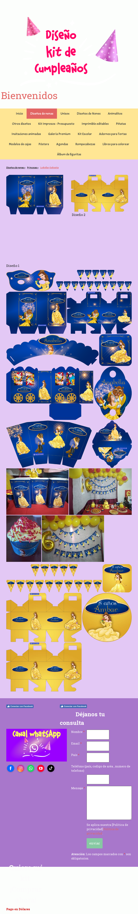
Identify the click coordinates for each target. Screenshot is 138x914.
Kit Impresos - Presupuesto (56, 124)
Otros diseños (21, 124)
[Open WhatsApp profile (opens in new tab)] (30, 768)
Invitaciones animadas (26, 134)
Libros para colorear (115, 144)
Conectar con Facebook (20, 706)
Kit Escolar (85, 134)
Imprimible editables (95, 124)
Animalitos (115, 114)
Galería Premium (59, 134)
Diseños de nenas (41, 114)
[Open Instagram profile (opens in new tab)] (20, 768)
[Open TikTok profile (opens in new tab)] (50, 768)
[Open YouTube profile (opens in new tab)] (40, 768)
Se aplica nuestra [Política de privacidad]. (107, 829)
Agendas (62, 144)
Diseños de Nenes (89, 114)
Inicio (19, 114)
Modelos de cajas (20, 144)
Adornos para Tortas (113, 134)
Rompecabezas (85, 144)
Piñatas (121, 124)
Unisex (65, 114)
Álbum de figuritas (69, 154)
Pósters (43, 144)
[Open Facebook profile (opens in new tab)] (10, 768)
